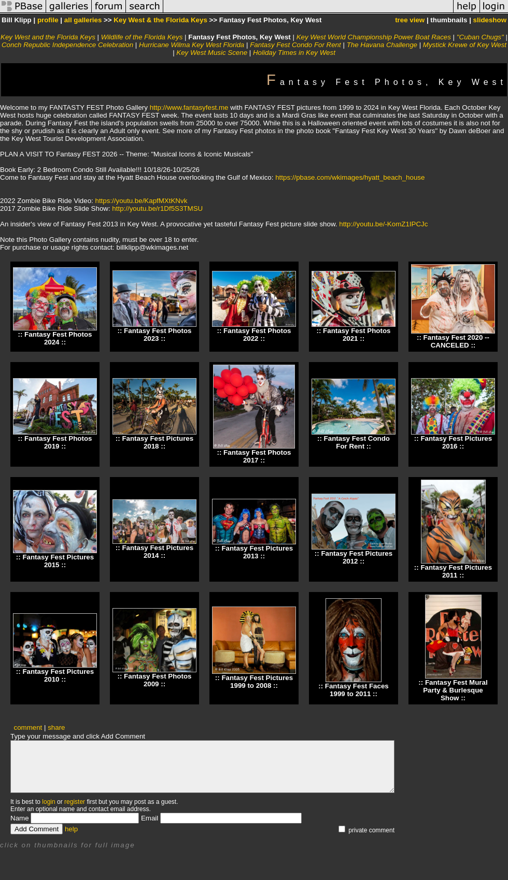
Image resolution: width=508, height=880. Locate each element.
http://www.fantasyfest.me (189, 107)
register (74, 801)
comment (28, 727)
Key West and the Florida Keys (48, 37)
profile (48, 20)
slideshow (489, 20)
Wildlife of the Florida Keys (142, 37)
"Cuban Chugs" (481, 37)
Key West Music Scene (211, 52)
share (56, 727)
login (48, 801)
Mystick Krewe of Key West (464, 45)
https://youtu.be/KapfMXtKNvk (141, 201)
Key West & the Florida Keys (160, 20)
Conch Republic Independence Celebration (67, 45)
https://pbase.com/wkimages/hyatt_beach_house (350, 177)
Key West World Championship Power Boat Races (374, 37)
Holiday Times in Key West (294, 52)
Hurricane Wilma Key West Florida (191, 45)
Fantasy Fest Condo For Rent (295, 45)
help (71, 829)
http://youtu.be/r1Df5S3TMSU (157, 208)
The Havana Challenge (382, 45)
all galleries (83, 20)
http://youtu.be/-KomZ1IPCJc (383, 224)
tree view (410, 20)
